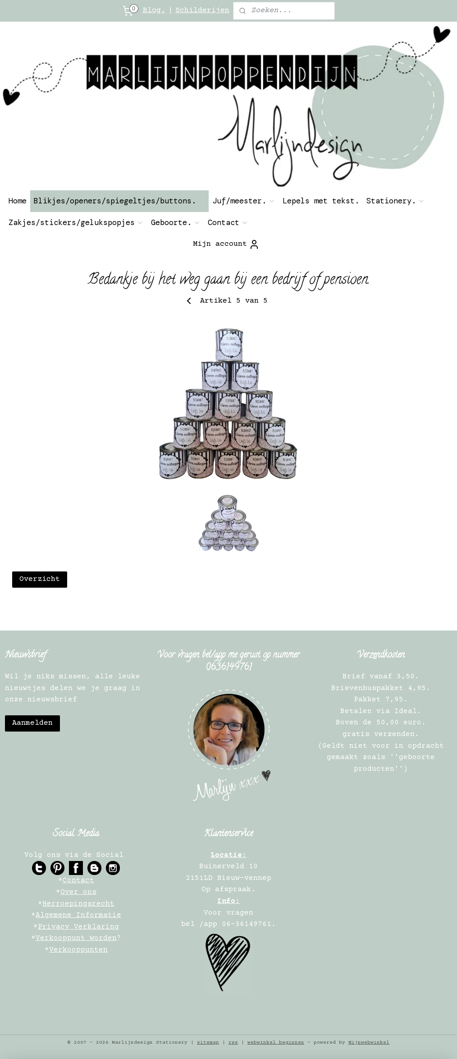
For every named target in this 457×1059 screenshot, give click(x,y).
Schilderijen (202, 10)
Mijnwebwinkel (368, 1042)
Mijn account (226, 244)
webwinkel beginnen (275, 1042)
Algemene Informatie (78, 915)
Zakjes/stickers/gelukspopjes (76, 222)
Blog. (154, 10)
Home (18, 201)
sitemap (208, 1042)
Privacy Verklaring (78, 927)
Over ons (78, 892)
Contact (228, 222)
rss (233, 1042)
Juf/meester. (243, 201)
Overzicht (39, 579)
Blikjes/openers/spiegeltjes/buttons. (119, 201)
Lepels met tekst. (321, 201)
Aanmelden (32, 723)
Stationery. (395, 201)
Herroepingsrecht (78, 904)
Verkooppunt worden (76, 938)
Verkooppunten (78, 950)
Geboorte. (176, 222)
